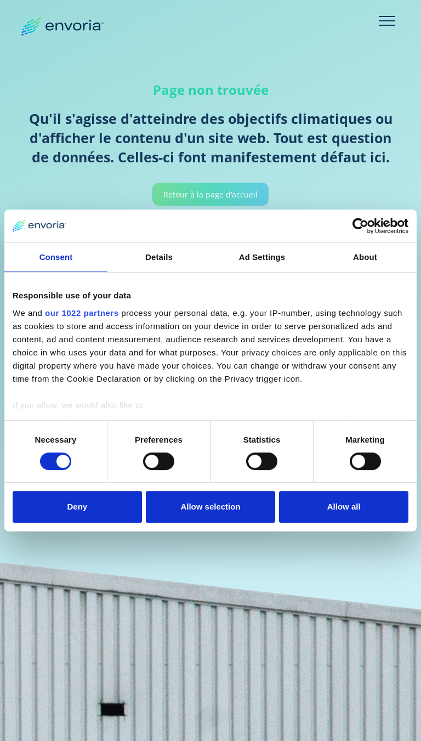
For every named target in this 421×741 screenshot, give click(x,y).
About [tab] (365, 257)
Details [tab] (159, 257)
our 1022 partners (81, 313)
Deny (77, 506)
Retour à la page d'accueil (210, 195)
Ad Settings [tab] (262, 257)
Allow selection (210, 506)
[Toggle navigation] (387, 21)
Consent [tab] (56, 257)
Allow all (344, 506)
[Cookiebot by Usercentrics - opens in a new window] (360, 226)
